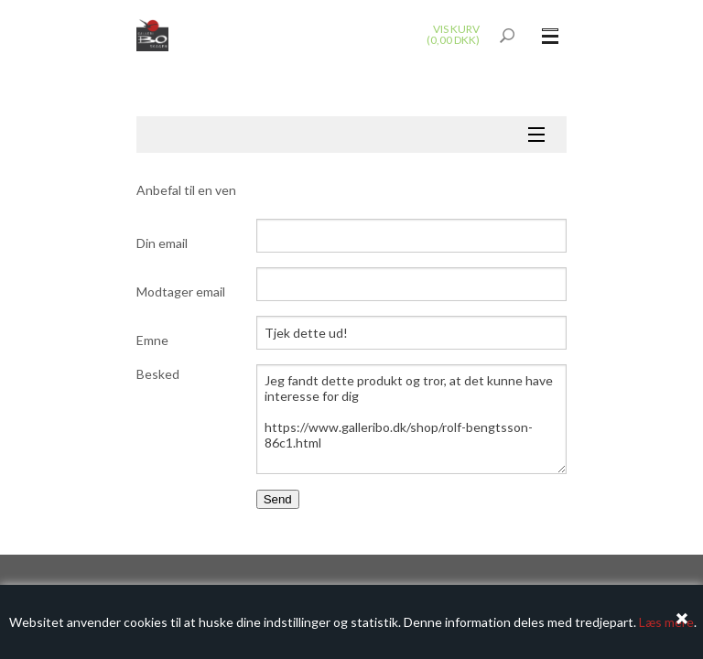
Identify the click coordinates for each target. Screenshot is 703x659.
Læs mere (666, 622)
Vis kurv (456, 29)
